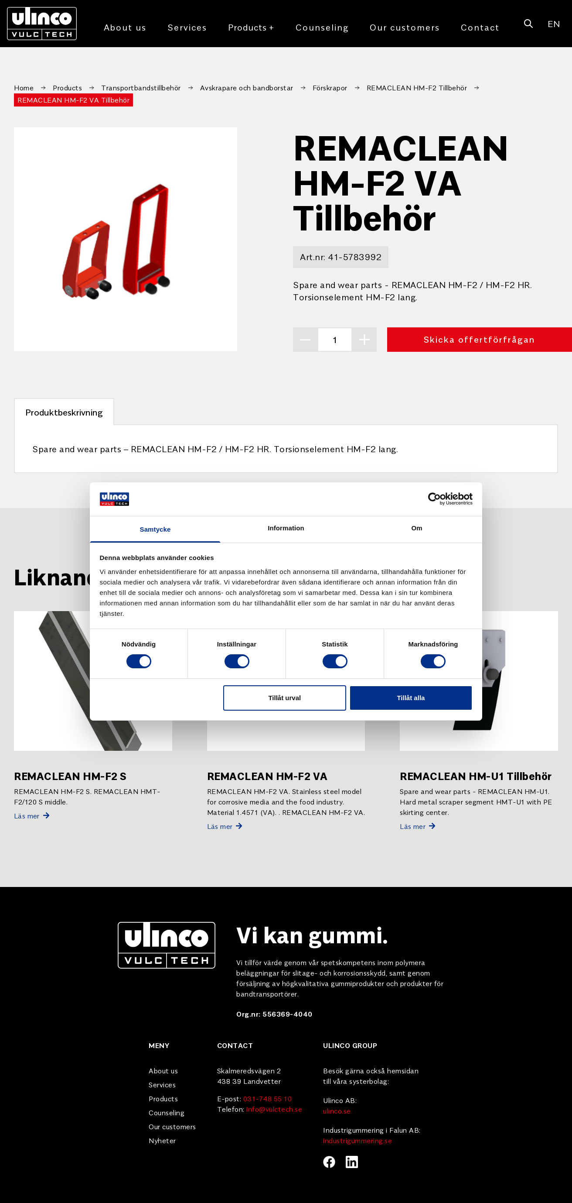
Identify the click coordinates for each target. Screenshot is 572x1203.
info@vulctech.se (274, 1109)
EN (554, 23)
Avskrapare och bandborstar (246, 87)
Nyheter (162, 1140)
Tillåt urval (284, 697)
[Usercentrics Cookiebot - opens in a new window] (434, 498)
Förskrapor (330, 87)
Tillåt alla (411, 697)
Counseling (322, 27)
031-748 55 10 (267, 1098)
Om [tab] (416, 528)
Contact (480, 27)
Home (24, 87)
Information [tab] (286, 528)
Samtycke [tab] (155, 529)
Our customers (405, 27)
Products (251, 27)
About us (125, 27)
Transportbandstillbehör (141, 87)
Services (187, 27)
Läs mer (31, 815)
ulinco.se (337, 1110)
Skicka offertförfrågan (479, 339)
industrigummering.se (357, 1140)
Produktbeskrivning (64, 412)
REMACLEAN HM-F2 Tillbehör (417, 87)
